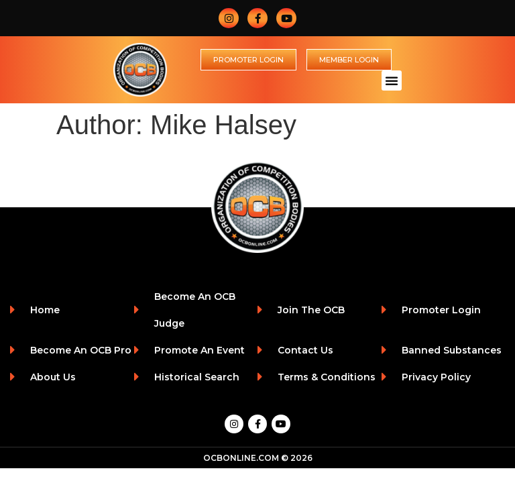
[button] (392, 80)
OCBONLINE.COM (241, 458)
